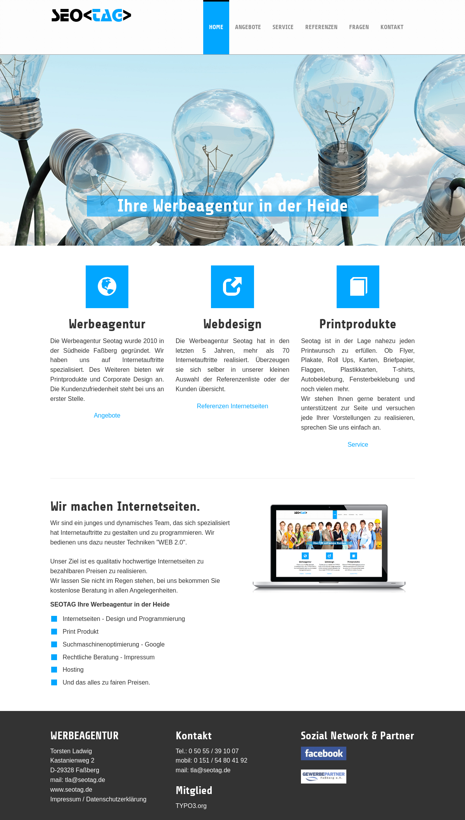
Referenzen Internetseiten (232, 406)
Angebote (248, 15)
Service (283, 15)
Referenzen (321, 15)
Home (216, 15)
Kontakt (392, 15)
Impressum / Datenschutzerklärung (98, 799)
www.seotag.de (71, 789)
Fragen (359, 15)
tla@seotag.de (85, 780)
